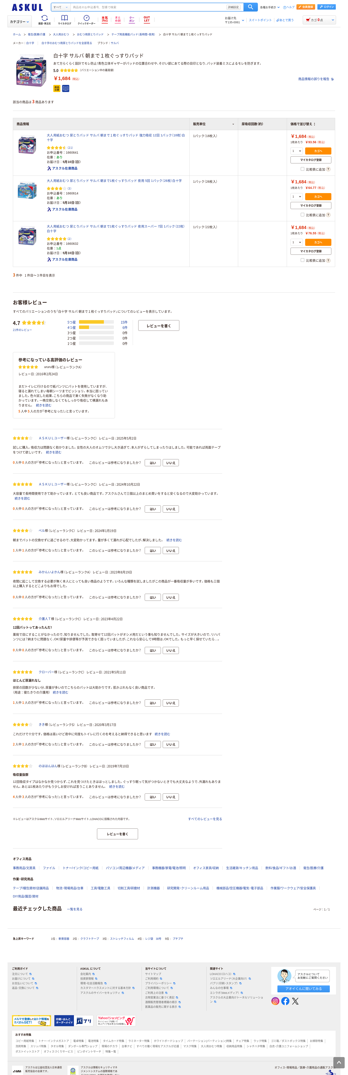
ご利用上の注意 (156, 993)
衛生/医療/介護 (36, 34)
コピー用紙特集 (25, 1041)
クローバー (46, 672)
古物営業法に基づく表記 (161, 997)
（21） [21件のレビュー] (70, 147)
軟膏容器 (64, 938)
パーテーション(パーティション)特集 (209, 1041)
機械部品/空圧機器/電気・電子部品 (239, 888)
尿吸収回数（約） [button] (252, 124)
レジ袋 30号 (153, 938)
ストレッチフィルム (122, 938)
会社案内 (87, 974)
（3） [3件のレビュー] (69, 188)
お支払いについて (24, 983)
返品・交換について (25, 988)
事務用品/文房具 (24, 868)
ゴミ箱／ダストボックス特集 (288, 1041)
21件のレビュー (22, 330)
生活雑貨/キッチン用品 (242, 868)
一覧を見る (75, 909)
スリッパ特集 (38, 1046)
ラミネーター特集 (139, 1041)
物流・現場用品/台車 (69, 888)
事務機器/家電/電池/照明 (169, 868)
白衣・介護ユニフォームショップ (288, 1046)
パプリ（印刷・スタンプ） (225, 983)
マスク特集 (190, 1046)
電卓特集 (78, 1041)
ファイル (49, 868)
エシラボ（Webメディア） (226, 993)
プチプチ (178, 938)
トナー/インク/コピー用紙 (81, 868)
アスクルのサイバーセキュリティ (102, 993)
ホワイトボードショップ (168, 1041)
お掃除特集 (316, 1041)
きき (42, 724)
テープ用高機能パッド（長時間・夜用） (133, 34)
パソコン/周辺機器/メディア (125, 868)
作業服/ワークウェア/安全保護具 (293, 888)
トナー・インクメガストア (53, 1041)
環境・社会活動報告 (93, 983)
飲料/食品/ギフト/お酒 (280, 868)
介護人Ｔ (45, 619)
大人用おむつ (61, 34)
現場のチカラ (110, 1046)
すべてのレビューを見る (205, 819)
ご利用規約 (153, 978)
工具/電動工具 (100, 888)
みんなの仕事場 (221, 988)
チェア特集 (242, 1041)
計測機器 (153, 888)
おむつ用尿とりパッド (90, 34)
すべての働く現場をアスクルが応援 (157, 1046)
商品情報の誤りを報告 (315, 79)
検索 (250, 7)
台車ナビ (127, 1046)
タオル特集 (57, 1046)
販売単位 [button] (213, 124)
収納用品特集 (234, 1046)
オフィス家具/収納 (206, 868)
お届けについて (23, 978)
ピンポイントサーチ (89, 1051)
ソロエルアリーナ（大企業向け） (230, 978)
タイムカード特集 (113, 1041)
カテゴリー (19, 21)
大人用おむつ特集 (211, 1046)
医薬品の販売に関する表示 (163, 1006)
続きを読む (43, 405)
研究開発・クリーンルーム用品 (188, 888)
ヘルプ (291, 7)
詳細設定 (233, 7)
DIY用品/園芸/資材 (25, 896)
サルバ (115, 43)
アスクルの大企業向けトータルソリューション (236, 999)
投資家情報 (88, 978)
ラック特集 (260, 1041)
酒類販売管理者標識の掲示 (163, 1002)
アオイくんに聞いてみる (303, 989)
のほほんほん (48, 766)
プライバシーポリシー (160, 983)
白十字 (30, 43)
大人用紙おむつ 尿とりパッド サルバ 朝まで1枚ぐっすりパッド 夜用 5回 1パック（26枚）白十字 (114, 180)
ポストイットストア (28, 1051)
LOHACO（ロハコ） (222, 974)
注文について (22, 974)
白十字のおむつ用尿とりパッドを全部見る (67, 43)
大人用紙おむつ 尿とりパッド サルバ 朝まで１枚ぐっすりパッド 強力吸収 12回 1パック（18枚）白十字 (116, 137)
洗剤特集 (21, 1046)
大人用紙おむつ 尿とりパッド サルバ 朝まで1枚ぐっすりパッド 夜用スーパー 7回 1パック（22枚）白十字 (116, 229)
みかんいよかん (49, 572)
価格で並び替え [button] (303, 124)
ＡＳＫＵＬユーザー (53, 438)
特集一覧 (110, 1051)
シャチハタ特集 (256, 1046)
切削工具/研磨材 (129, 888)
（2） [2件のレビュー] (69, 239)
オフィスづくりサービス (58, 1051)
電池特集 (93, 1041)
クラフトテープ (89, 938)
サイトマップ (153, 974)
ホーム (17, 34)
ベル (42, 530)
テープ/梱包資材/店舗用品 (31, 888)
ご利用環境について (159, 988)
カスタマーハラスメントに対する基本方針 (107, 988)
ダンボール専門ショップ (82, 1046)
